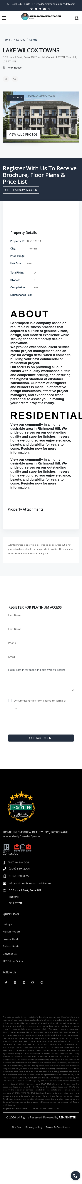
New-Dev (19, 39)
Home (6, 39)
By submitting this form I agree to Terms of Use (40, 704)
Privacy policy (34, 1127)
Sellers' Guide (11, 946)
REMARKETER (67, 1117)
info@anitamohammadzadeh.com (54, 4)
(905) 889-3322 (19, 876)
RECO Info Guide (13, 961)
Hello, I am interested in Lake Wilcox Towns (41, 679)
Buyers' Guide (11, 939)
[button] (6, 79)
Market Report (11, 931)
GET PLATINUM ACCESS (21, 190)
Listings (7, 924)
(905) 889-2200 (19, 868)
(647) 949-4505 (18, 4)
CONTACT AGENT (41, 738)
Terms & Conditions (58, 1127)
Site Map (16, 1127)
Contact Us (10, 953)
